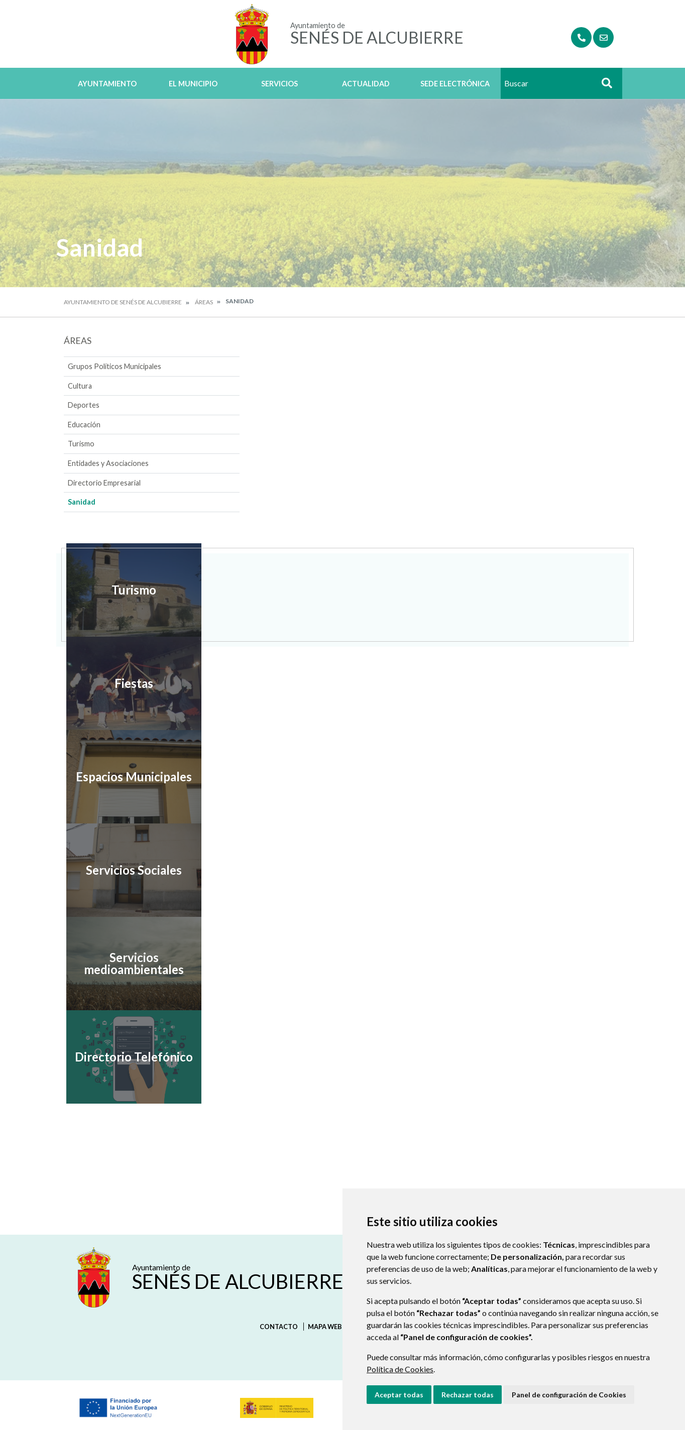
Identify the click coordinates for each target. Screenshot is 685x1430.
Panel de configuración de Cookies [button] (569, 1394)
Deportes (83, 405)
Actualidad (366, 83)
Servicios (279, 83)
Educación (84, 424)
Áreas (204, 302)
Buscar (603, 86)
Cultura (80, 386)
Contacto (279, 1327)
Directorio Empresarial (104, 483)
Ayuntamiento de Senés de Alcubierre (123, 302)
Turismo (81, 443)
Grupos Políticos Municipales (114, 366)
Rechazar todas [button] (467, 1394)
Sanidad (81, 502)
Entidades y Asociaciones (108, 463)
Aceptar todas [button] (399, 1394)
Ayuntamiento (107, 83)
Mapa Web (325, 1327)
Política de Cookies (400, 1369)
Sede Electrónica (455, 83)
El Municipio (193, 83)
